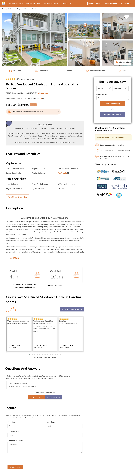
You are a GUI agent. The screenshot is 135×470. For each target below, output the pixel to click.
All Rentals (11, 9)
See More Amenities (17, 197)
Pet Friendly (62, 173)
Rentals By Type (16, 3)
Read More (14, 258)
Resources (67, 3)
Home (4, 9)
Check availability (112, 103)
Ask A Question (53, 347)
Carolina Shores (37, 9)
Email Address (13, 381)
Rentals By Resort (51, 3)
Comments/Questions (16, 390)
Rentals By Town (33, 3)
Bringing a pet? (102, 94)
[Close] (58, 111)
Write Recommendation (72, 309)
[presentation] (24, 409)
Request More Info (112, 114)
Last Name (51, 372)
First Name (12, 372)
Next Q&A (36, 347)
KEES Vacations (62, 467)
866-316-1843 (94, 3)
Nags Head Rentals (23, 9)
